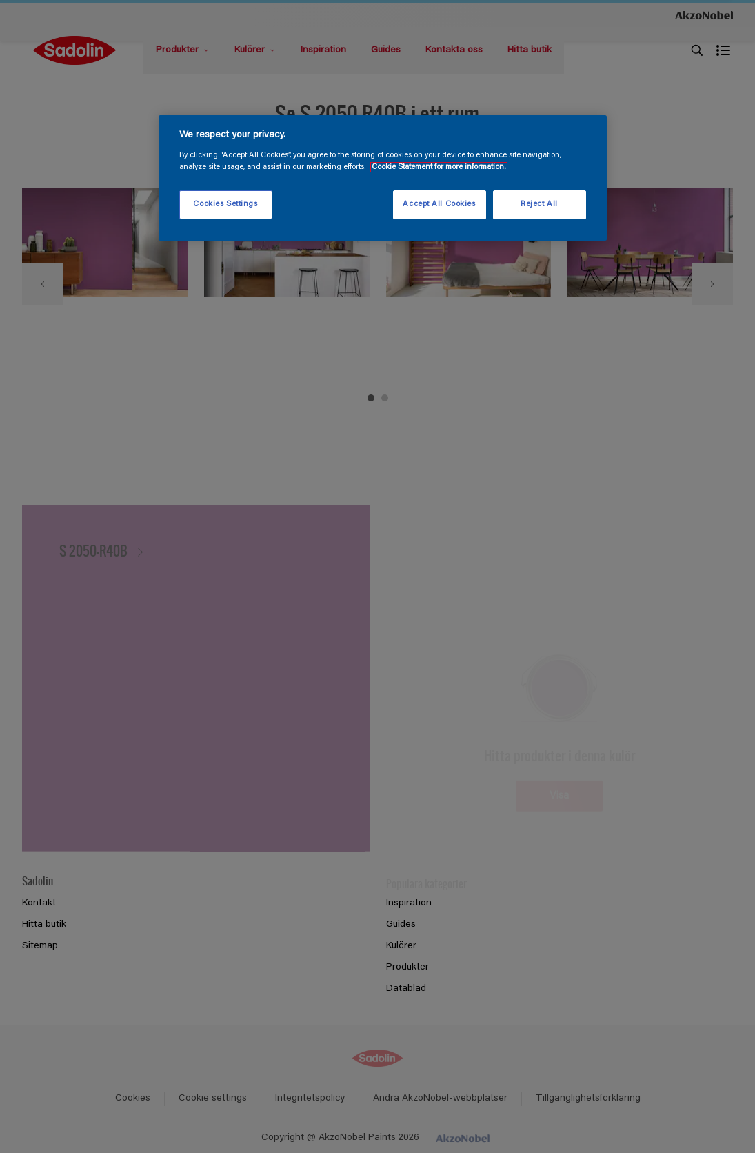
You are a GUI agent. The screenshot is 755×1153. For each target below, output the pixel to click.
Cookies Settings (225, 204)
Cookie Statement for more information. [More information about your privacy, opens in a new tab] (439, 167)
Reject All (539, 204)
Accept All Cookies (439, 204)
